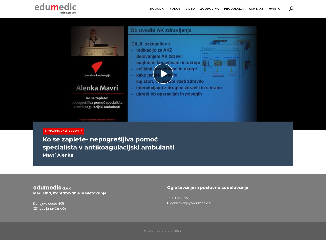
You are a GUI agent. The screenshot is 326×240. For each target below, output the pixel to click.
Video (190, 8)
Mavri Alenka (58, 155)
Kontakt (256, 8)
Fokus (175, 8)
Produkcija (233, 8)
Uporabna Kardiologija (63, 131)
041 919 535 (179, 198)
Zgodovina (209, 8)
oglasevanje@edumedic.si (190, 203)
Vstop (275, 8)
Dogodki (157, 8)
